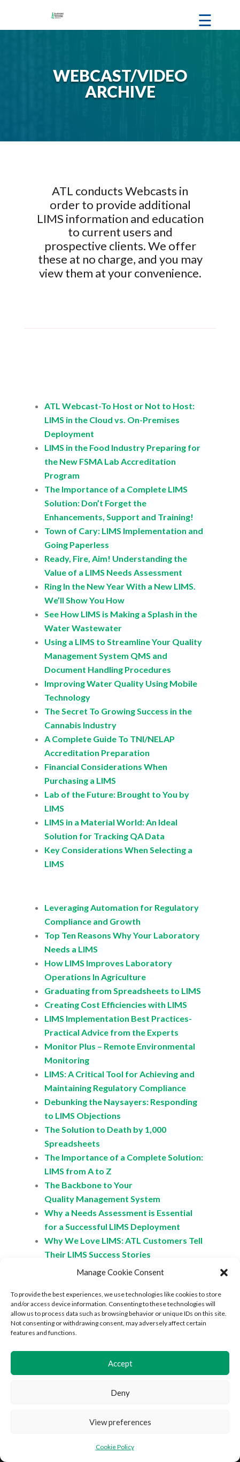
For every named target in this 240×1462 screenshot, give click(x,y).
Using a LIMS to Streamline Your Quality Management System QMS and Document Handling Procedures (123, 655)
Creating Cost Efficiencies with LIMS (115, 1004)
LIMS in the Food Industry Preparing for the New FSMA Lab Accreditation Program (122, 461)
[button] (224, 1272)
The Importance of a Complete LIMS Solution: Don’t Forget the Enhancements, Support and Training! (118, 503)
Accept (120, 1363)
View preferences (120, 1422)
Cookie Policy (115, 1447)
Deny (120, 1392)
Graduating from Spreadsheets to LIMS (122, 991)
